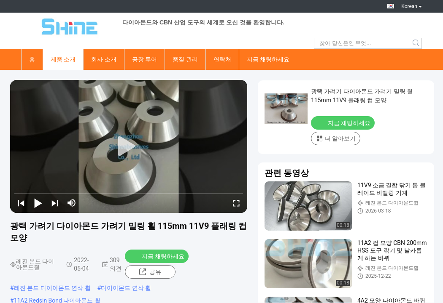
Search (416, 43)
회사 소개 (103, 59)
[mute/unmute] (71, 203)
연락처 (222, 59)
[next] (54, 203)
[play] (128, 146)
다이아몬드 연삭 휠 (126, 287)
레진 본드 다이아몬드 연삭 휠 (52, 287)
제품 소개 (63, 59)
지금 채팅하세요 (268, 59)
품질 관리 (185, 59)
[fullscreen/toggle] (236, 203)
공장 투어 (144, 59)
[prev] (21, 203)
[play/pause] (38, 203)
